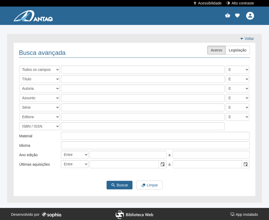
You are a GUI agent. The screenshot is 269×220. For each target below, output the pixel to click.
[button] (237, 16)
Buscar (119, 184)
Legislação (237, 49)
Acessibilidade (207, 3)
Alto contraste (240, 3)
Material (25, 135)
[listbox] (65, 134)
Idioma (24, 144)
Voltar (247, 37)
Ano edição (28, 154)
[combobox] (124, 163)
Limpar (149, 184)
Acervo (216, 49)
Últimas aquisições (34, 163)
